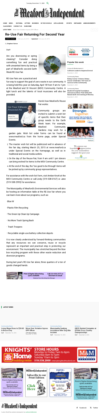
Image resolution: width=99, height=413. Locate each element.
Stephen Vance (12, 43)
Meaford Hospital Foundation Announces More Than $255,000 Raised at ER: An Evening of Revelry (80, 90)
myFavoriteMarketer (31, 411)
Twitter (95, 407)
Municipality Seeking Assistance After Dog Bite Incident (61, 329)
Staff (2, 332)
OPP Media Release (31, 332)
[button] (48, 3)
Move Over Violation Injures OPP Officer (25, 29)
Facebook (83, 407)
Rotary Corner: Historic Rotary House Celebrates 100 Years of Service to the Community (78, 80)
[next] (96, 29)
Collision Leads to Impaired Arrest (77, 70)
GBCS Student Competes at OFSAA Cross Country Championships (84, 330)
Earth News (10, 39)
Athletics (77, 326)
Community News (73, 76)
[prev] (92, 29)
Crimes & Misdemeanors (75, 68)
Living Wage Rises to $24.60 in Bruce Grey (11, 329)
